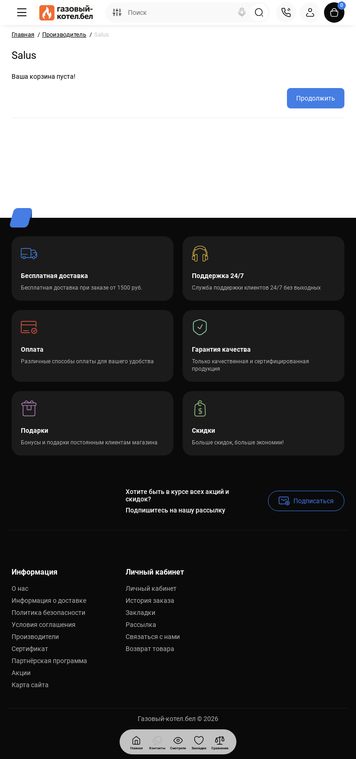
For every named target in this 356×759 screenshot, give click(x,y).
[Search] (242, 12)
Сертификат (30, 648)
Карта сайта (30, 685)
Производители (35, 636)
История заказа (150, 600)
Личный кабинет (151, 588)
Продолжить (315, 98)
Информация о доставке (49, 600)
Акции (21, 673)
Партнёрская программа (49, 660)
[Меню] (22, 12)
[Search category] (117, 12)
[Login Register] (310, 12)
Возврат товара (150, 648)
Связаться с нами (153, 636)
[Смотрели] (157, 742)
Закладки (140, 612)
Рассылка (141, 624)
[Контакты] (286, 12)
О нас (20, 588)
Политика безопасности (48, 612)
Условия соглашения (44, 624)
